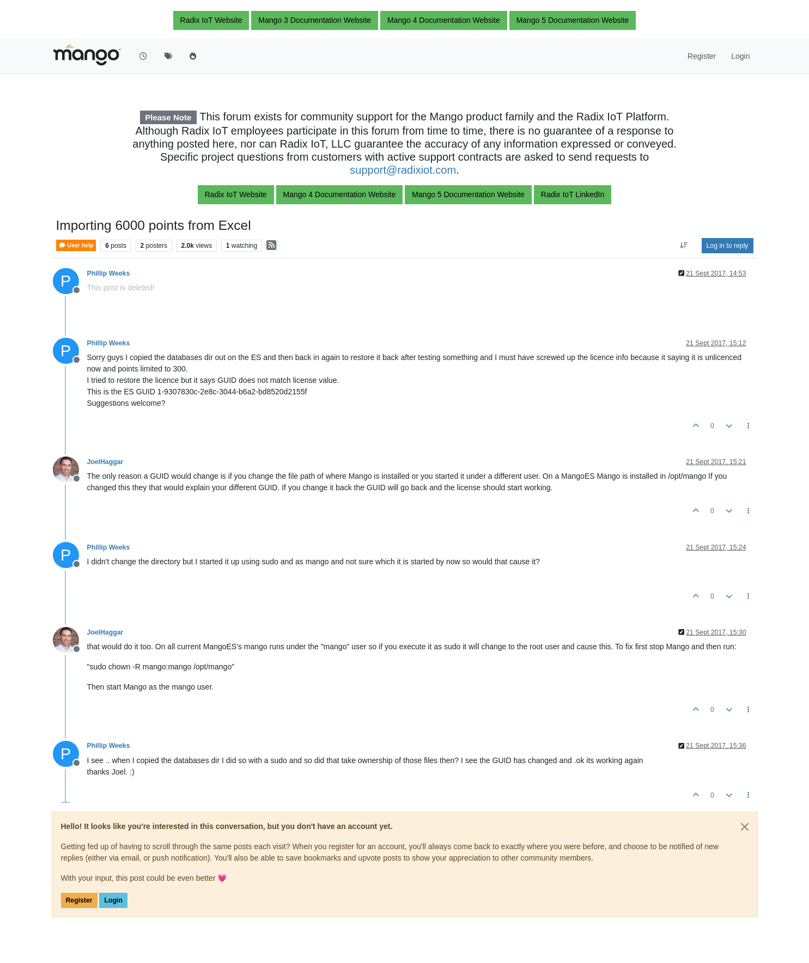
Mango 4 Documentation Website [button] (443, 20)
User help (76, 245)
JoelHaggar (105, 462)
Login (113, 900)
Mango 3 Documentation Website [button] (314, 20)
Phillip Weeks (108, 273)
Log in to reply (728, 245)
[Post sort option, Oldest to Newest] (683, 245)
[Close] (744, 827)
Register (79, 900)
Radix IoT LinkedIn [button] (572, 194)
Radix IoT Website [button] (211, 20)
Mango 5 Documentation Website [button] (572, 20)
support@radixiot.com (403, 170)
